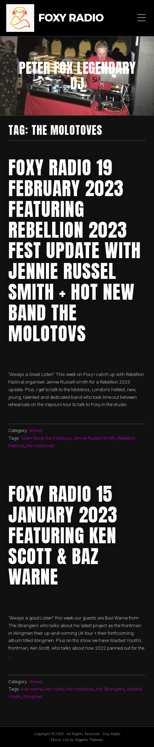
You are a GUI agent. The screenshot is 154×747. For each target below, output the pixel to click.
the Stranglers (110, 689)
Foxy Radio (71, 18)
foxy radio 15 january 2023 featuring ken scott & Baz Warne (62, 535)
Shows (35, 430)
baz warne (32, 689)
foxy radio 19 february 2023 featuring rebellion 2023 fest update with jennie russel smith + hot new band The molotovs (74, 250)
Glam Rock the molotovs (46, 438)
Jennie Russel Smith (94, 438)
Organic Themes (89, 740)
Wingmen (33, 696)
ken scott (54, 689)
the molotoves (40, 445)
